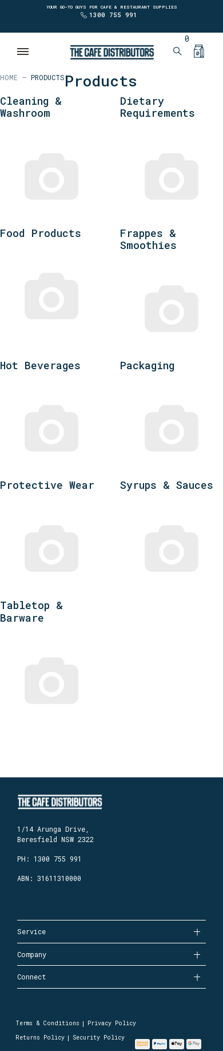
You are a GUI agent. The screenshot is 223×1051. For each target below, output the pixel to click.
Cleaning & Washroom (31, 107)
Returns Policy (40, 1037)
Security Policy (99, 1037)
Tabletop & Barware (31, 611)
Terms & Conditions (47, 1023)
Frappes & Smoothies (148, 239)
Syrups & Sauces (166, 485)
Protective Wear (47, 485)
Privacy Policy (111, 1023)
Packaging (147, 365)
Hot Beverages (40, 365)
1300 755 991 (113, 14)
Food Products (40, 233)
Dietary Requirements (157, 107)
